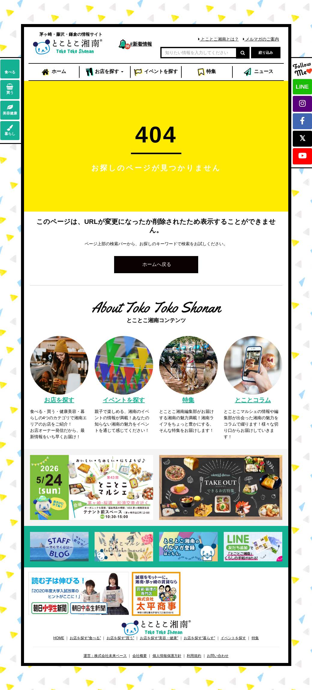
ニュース (258, 72)
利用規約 (194, 656)
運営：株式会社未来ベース (105, 656)
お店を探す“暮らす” (199, 638)
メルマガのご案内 (261, 39)
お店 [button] (104, 72)
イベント (156, 72)
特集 (207, 72)
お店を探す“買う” (120, 638)
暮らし (10, 130)
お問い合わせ (218, 656)
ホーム (53, 72)
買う (10, 89)
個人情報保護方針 (167, 656)
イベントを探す (233, 638)
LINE (302, 87)
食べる (10, 68)
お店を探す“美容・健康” (159, 638)
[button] (156, 264)
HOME (58, 638)
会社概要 (139, 656)
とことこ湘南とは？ (218, 39)
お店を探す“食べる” (85, 638)
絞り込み (266, 52)
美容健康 (10, 109)
